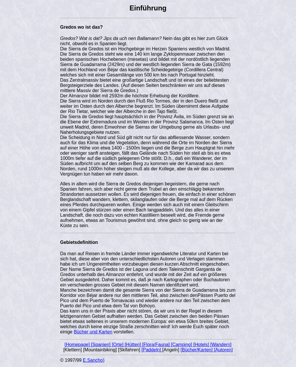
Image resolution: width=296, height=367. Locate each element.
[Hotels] (201, 344)
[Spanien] (101, 344)
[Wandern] (221, 344)
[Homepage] (77, 344)
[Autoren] (223, 349)
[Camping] (182, 344)
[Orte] (118, 344)
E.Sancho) (94, 360)
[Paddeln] (151, 349)
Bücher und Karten (93, 331)
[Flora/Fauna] (156, 344)
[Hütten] (133, 344)
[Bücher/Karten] (197, 349)
